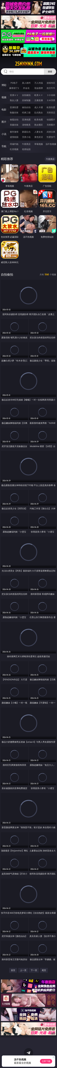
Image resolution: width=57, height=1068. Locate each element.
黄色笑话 (38, 137)
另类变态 (51, 112)
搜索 (50, 71)
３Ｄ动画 (51, 95)
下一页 (34, 970)
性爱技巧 (51, 137)
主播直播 (38, 100)
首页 (13, 970)
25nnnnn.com (28, 64)
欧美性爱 (51, 107)
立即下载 (46, 1061)
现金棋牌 (38, 88)
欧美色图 (38, 119)
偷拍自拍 (26, 107)
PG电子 (14, 82)
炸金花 (26, 88)
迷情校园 (14, 137)
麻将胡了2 (14, 88)
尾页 (44, 970)
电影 (4, 109)
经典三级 (26, 112)
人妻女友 (38, 131)
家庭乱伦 (26, 131)
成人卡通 (38, 107)
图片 (4, 121)
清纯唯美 (26, 124)
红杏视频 (14, 149)
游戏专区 (51, 82)
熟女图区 (38, 124)
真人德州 (26, 82)
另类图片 (51, 124)
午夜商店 (26, 144)
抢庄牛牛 (51, 88)
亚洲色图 (26, 119)
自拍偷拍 (26, 95)
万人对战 (38, 82)
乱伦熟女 (38, 112)
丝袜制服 (26, 100)
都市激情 (14, 131)
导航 (4, 146)
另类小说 (26, 137)
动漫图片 (51, 119)
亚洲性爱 (14, 107)
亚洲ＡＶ (14, 95)
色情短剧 (26, 149)
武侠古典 (51, 131)
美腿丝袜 (14, 124)
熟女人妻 (14, 100)
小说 (4, 134)
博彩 (4, 85)
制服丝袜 (14, 112)
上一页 (23, 970)
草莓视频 (38, 144)
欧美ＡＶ (38, 95)
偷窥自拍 (14, 119)
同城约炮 (14, 144)
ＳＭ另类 (51, 100)
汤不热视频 (51, 144)
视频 (4, 97)
